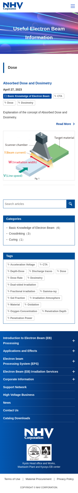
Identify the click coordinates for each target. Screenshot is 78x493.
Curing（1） (17, 239)
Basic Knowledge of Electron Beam (29, 96)
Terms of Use (12, 479)
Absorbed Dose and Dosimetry (27, 83)
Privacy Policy (65, 479)
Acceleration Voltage (22, 264)
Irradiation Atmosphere (46, 298)
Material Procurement (38, 479)
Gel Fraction (17, 298)
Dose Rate (16, 277)
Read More (63, 124)
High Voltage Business (19, 394)
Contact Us (11, 410)
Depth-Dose (17, 271)
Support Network (15, 387)
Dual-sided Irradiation (23, 284)
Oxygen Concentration (23, 311)
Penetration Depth (55, 311)
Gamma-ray (50, 291)
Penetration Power (21, 318)
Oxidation (33, 304)
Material (15, 304)
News (7, 402)
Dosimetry (27, 102)
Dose (10, 102)
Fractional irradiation (22, 291)
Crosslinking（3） (20, 233)
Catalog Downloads (16, 418)
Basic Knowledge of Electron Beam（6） (35, 227)
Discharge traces (42, 271)
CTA (59, 96)
